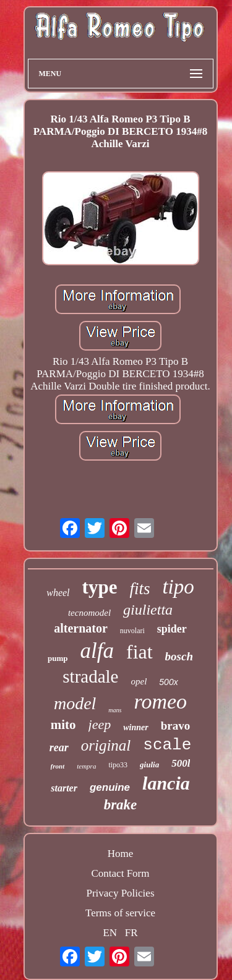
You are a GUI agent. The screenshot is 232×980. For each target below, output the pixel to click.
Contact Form (121, 873)
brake (120, 804)
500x (168, 682)
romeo (160, 701)
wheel (57, 592)
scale (167, 745)
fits (139, 588)
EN (110, 933)
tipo (178, 587)
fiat (139, 652)
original (106, 745)
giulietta (148, 610)
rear (59, 747)
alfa (97, 651)
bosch (179, 656)
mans (114, 710)
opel (139, 681)
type (100, 587)
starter (64, 788)
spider (172, 629)
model (75, 703)
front (58, 766)
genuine (110, 787)
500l (180, 763)
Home (121, 853)
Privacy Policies (120, 893)
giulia (149, 764)
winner (135, 727)
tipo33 (117, 765)
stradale (90, 676)
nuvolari (132, 630)
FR (131, 933)
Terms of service (120, 913)
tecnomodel (89, 613)
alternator (81, 628)
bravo (176, 725)
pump (58, 658)
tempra (86, 766)
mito (63, 724)
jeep (99, 724)
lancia (166, 783)
